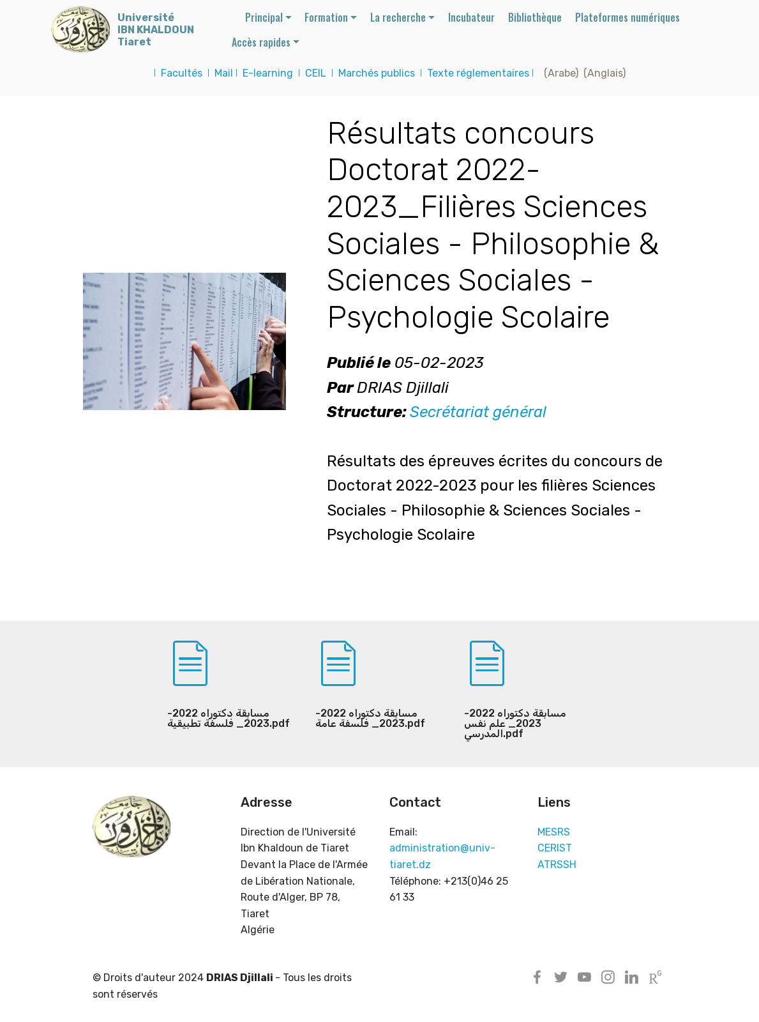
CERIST (554, 848)
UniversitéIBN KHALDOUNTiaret (155, 29)
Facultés (181, 73)
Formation (326, 17)
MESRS (553, 832)
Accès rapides (261, 42)
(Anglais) (604, 73)
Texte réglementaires (478, 73)
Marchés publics (376, 73)
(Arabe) (558, 73)
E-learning (268, 73)
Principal (264, 17)
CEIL (315, 73)
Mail (223, 73)
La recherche (398, 17)
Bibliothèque (535, 17)
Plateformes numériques (627, 17)
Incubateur (471, 17)
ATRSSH (556, 864)
